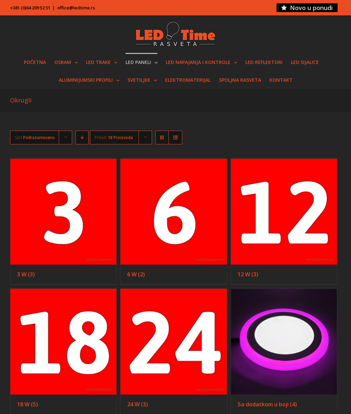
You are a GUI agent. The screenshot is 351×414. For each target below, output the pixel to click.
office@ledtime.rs (76, 8)
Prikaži (114, 137)
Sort (35, 137)
